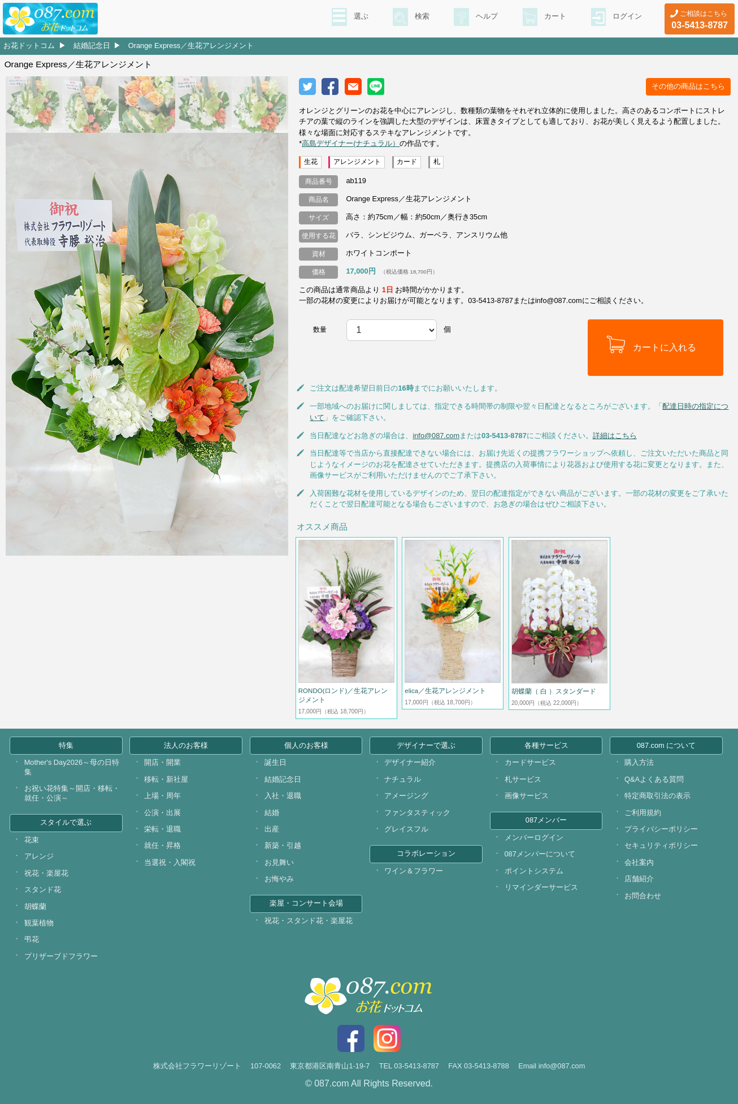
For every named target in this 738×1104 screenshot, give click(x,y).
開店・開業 (162, 762)
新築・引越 (282, 845)
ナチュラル (402, 779)
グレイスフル (406, 829)
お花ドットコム (29, 45)
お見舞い (279, 862)
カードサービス (530, 762)
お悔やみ (279, 878)
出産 (271, 829)
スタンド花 (42, 889)
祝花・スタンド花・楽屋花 (308, 920)
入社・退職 (282, 795)
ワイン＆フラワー (413, 871)
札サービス (523, 779)
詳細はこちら (615, 435)
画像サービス (527, 795)
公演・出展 (162, 812)
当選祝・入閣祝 (170, 862)
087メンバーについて (540, 854)
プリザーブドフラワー (61, 956)
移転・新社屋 (166, 779)
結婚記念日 (91, 45)
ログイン (626, 17)
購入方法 (639, 762)
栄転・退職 (162, 829)
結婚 (271, 812)
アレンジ (39, 856)
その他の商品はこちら (688, 86)
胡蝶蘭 (35, 906)
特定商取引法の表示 (657, 795)
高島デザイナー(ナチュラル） (351, 143)
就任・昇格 (162, 845)
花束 (31, 839)
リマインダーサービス (541, 887)
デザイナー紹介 (410, 762)
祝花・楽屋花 (46, 873)
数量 (320, 329)
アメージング (406, 795)
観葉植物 (39, 923)
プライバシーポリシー (661, 829)
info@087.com (436, 435)
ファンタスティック (417, 812)
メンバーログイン (534, 837)
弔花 (31, 939)
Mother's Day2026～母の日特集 (71, 767)
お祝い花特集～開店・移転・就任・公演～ (72, 793)
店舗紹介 (639, 878)
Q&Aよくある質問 (654, 779)
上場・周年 (162, 795)
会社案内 (639, 862)
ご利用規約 (642, 812)
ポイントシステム (534, 871)
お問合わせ (642, 895)
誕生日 (275, 762)
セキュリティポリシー (661, 845)
